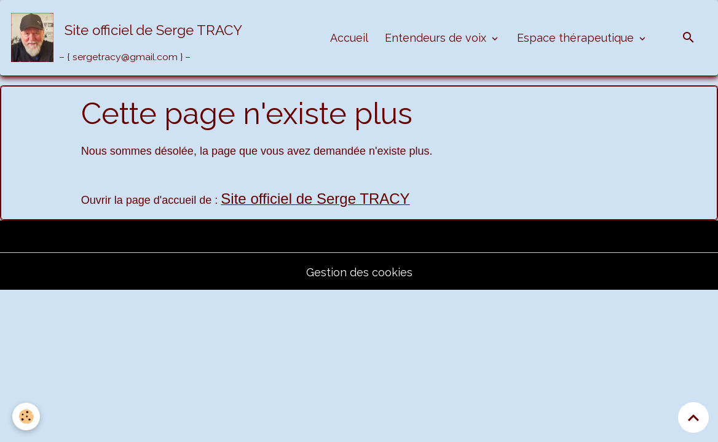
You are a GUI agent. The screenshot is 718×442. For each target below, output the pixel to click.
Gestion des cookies (359, 272)
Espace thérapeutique (577, 37)
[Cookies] (26, 416)
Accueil (349, 37)
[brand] (129, 37)
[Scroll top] (693, 417)
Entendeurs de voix (437, 37)
